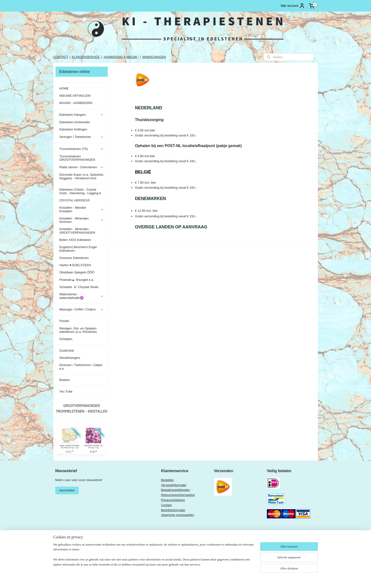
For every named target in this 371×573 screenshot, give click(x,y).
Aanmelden (67, 490)
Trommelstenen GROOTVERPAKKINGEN (77, 158)
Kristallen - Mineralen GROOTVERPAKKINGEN (77, 230)
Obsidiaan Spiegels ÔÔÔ (76, 272)
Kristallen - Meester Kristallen (81, 209)
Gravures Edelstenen (74, 258)
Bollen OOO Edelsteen (75, 240)
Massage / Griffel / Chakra (81, 309)
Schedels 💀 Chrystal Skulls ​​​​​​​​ (79, 287)
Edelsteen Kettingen (73, 129)
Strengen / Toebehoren (81, 137)
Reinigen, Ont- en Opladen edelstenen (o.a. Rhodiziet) (78, 330)
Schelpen (65, 339)
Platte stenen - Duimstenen (81, 167)
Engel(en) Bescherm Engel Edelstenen (78, 248)
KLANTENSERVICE (86, 57)
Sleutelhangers (69, 358)
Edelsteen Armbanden (74, 122)
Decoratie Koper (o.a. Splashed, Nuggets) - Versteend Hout (81, 176)
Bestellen (167, 480)
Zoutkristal (66, 350)
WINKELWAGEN (154, 57)
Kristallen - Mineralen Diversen (81, 220)
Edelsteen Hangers (81, 115)
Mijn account (293, 6)
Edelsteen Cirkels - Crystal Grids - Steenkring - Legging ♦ (80, 191)
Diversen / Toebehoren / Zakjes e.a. (81, 366)
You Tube (65, 391)
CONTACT (60, 57)
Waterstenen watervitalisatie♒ (81, 295)
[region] (153, 557)
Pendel (64, 321)
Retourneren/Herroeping (178, 495)
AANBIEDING (113, 57)
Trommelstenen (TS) (81, 149)
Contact (166, 505)
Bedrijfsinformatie (173, 510)
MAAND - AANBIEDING (76, 103)
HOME (64, 88)
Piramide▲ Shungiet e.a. (76, 280)
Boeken (64, 380)
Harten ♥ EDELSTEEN (75, 265)
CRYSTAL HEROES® (74, 200)
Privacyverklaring (173, 500)
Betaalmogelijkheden (175, 490)
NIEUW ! (133, 57)
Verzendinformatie (173, 485)
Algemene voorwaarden (177, 515)
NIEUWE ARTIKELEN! (75, 95)
